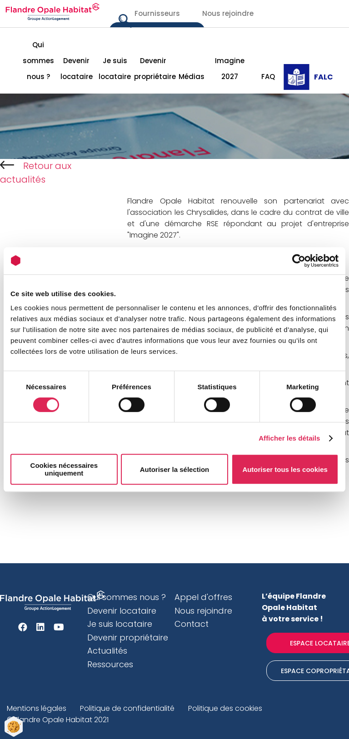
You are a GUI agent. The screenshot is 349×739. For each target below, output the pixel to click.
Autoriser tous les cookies (285, 469)
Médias (191, 76)
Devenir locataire (76, 68)
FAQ (268, 76)
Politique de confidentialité (127, 708)
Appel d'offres (203, 597)
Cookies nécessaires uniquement (64, 469)
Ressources (110, 664)
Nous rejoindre (228, 13)
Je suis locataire (115, 68)
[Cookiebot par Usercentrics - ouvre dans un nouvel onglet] (299, 261)
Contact (191, 624)
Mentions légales (36, 708)
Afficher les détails (289, 438)
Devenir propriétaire (153, 68)
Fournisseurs (157, 13)
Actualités (107, 650)
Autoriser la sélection (174, 469)
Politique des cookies (225, 708)
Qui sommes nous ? (38, 60)
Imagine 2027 (229, 68)
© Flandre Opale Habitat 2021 (58, 719)
